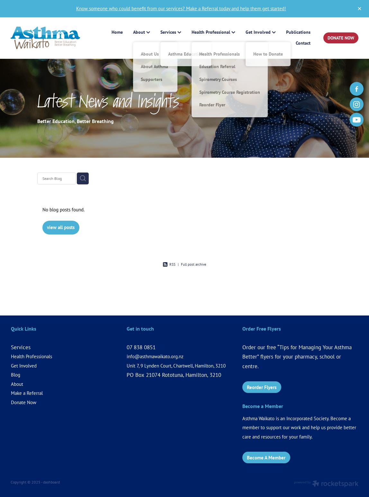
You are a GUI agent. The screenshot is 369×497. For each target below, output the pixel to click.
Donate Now (23, 402)
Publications (298, 32)
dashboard (51, 482)
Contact (303, 43)
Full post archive (193, 264)
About (17, 384)
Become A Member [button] (266, 458)
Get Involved (24, 366)
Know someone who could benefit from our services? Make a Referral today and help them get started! (181, 8)
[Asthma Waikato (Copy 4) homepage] (45, 38)
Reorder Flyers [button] (261, 387)
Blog (15, 375)
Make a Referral (27, 393)
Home (117, 32)
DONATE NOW (341, 38)
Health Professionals (31, 356)
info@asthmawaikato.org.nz (155, 356)
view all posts (61, 227)
